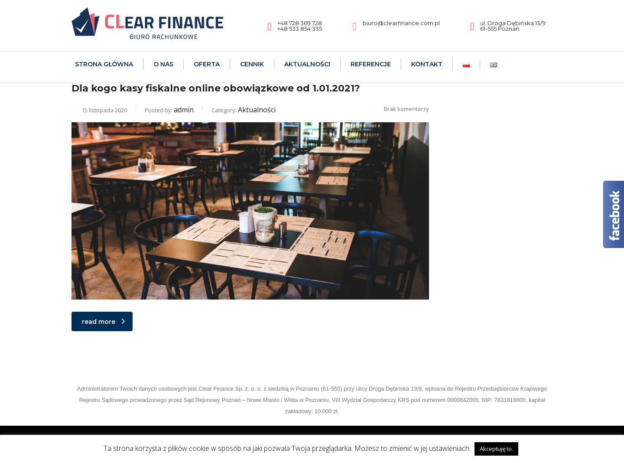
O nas (163, 64)
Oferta (207, 64)
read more (103, 322)
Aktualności (307, 64)
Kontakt (426, 64)
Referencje (371, 64)
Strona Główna (104, 64)
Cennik (252, 64)
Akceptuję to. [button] (496, 449)
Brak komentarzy (401, 109)
